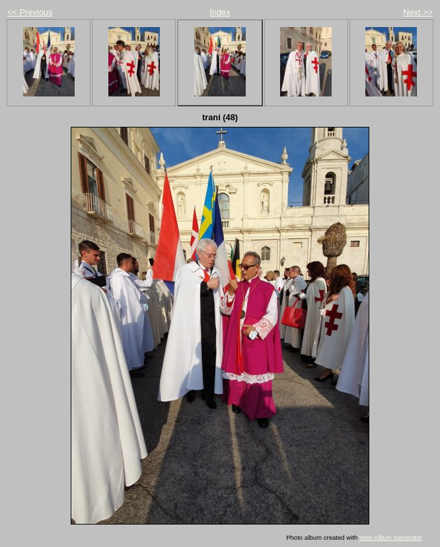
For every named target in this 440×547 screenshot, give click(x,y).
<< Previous (29, 12)
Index (219, 12)
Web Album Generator (390, 537)
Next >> (418, 12)
